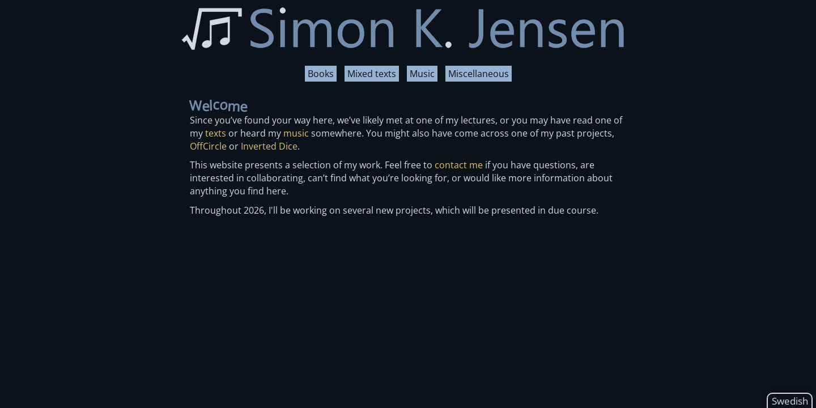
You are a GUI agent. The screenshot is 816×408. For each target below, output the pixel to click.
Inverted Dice (269, 146)
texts (215, 133)
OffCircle (208, 146)
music (296, 133)
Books (321, 73)
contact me (459, 165)
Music (422, 73)
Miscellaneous (478, 73)
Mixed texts (371, 73)
